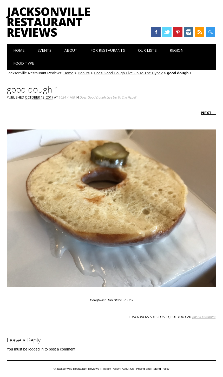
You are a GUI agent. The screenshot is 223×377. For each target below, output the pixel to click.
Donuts (84, 73)
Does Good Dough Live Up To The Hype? (128, 73)
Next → (208, 112)
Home (18, 50)
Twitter (167, 32)
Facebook (156, 32)
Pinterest (177, 32)
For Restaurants (107, 50)
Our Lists (147, 50)
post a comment (203, 316)
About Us (128, 368)
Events (44, 50)
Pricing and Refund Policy (152, 368)
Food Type (23, 63)
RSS (199, 32)
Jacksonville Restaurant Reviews (48, 22)
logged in (35, 349)
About (70, 50)
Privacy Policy (110, 368)
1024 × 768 (67, 97)
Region (176, 50)
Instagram (188, 32)
